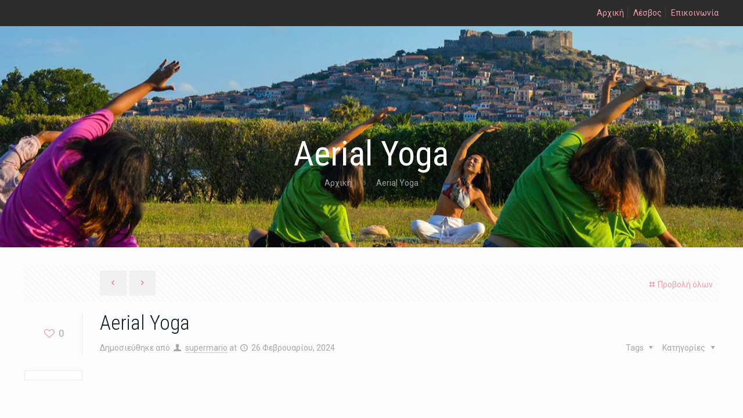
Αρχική (610, 12)
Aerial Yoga (397, 183)
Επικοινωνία (695, 12)
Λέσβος (647, 12)
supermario (206, 347)
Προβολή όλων (679, 284)
